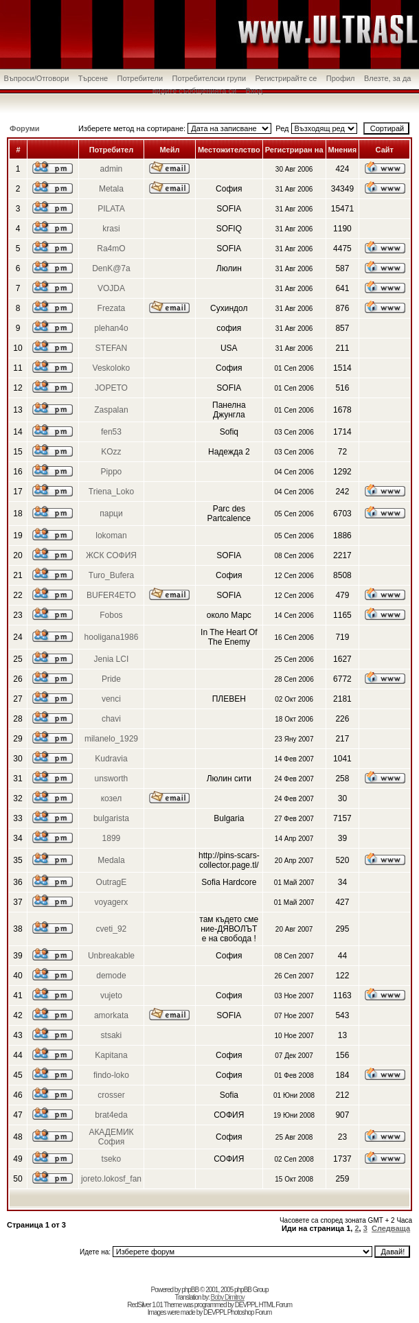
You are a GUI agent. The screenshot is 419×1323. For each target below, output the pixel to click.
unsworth (111, 778)
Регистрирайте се (286, 78)
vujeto (111, 995)
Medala (111, 860)
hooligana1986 (111, 637)
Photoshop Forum (249, 1312)
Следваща (391, 1228)
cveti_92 (111, 929)
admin (111, 169)
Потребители (140, 78)
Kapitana (111, 1055)
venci (111, 699)
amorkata (111, 1015)
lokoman (110, 535)
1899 (111, 838)
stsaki (111, 1035)
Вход (253, 91)
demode (111, 975)
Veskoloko (112, 368)
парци (111, 513)
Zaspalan (111, 410)
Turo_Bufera (111, 575)
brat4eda (111, 1115)
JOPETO (111, 388)
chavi (111, 719)
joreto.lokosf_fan (111, 1179)
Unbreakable (111, 955)
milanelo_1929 (111, 739)
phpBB (190, 1289)
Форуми (25, 128)
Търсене (93, 78)
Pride (111, 679)
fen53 (111, 432)
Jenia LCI (111, 659)
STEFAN (111, 348)
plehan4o (111, 328)
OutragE (111, 882)
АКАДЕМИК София (111, 1137)
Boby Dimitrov (227, 1297)
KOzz (111, 452)
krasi (111, 228)
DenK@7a (111, 268)
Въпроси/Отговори (36, 78)
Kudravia (111, 758)
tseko (112, 1159)
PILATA (111, 209)
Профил (340, 78)
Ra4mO (111, 248)
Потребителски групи (209, 78)
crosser (111, 1095)
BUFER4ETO (111, 595)
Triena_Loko (111, 491)
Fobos (111, 615)
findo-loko (111, 1075)
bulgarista (111, 818)
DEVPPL (246, 1305)
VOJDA (111, 288)
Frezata (112, 308)
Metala (111, 189)
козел (111, 798)
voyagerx (111, 902)
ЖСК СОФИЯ (111, 555)
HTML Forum (276, 1305)
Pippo (111, 471)
